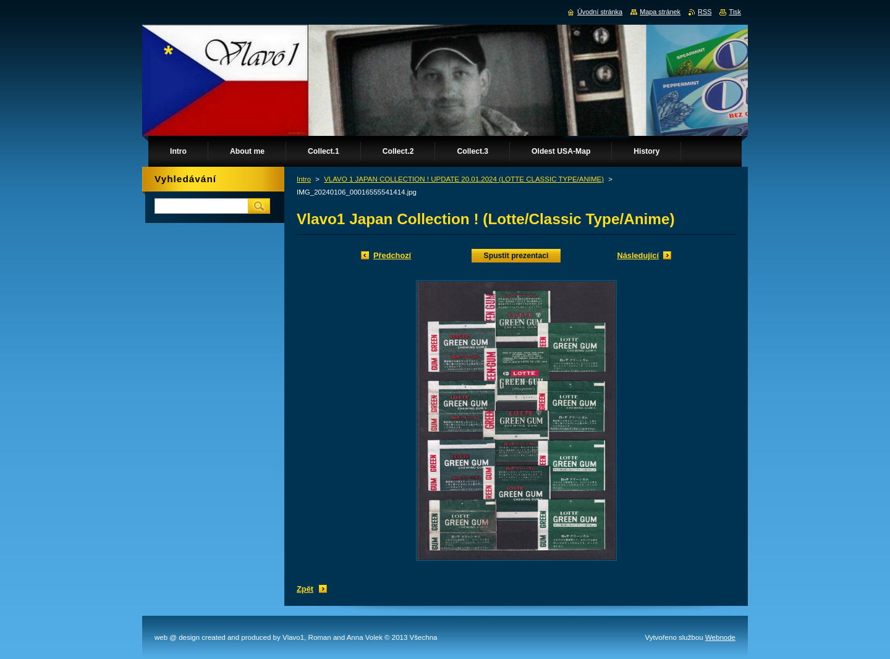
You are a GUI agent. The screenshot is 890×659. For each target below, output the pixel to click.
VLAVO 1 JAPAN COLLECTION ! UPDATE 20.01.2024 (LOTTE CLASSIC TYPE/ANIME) (464, 179)
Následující (638, 255)
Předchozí (392, 255)
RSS (704, 11)
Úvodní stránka (599, 11)
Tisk (735, 11)
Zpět (305, 589)
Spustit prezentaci (516, 255)
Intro (304, 179)
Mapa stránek (660, 11)
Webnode (720, 637)
